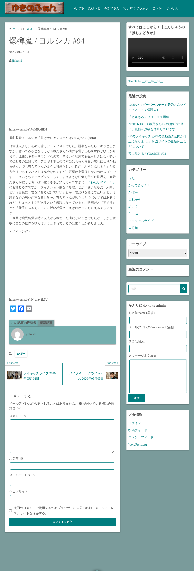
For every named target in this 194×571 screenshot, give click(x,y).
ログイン (134, 429)
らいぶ (133, 213)
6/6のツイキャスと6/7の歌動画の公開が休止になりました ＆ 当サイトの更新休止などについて (157, 141)
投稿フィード (137, 436)
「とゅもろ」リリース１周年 (148, 117)
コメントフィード (140, 443)
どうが (156, 8)
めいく (133, 206)
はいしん (170, 8)
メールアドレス (22, 481)
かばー (21, 353)
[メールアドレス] (62, 488)
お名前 (16, 464)
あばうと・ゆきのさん (102, 8)
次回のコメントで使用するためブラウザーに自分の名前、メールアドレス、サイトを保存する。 (64, 516)
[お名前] (62, 471)
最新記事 (46, 322)
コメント (17, 415)
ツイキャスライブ (140, 220)
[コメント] (62, 439)
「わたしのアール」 (102, 182)
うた (131, 178)
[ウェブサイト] (62, 504)
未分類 (133, 228)
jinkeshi (17, 60)
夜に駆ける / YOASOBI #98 (147, 153)
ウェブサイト (18, 497)
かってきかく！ (139, 185)
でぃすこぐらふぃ (134, 8)
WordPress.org (137, 450)
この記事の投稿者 (23, 322)
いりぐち (76, 8)
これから (134, 199)
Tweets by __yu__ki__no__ (145, 81)
